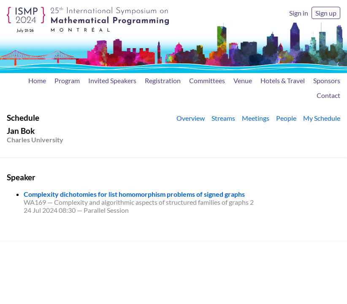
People (286, 118)
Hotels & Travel (282, 80)
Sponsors (326, 80)
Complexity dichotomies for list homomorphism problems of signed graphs (134, 194)
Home (37, 80)
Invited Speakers (112, 80)
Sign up (325, 13)
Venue (242, 80)
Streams (223, 118)
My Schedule (321, 118)
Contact (328, 95)
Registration (163, 80)
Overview (190, 118)
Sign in (298, 13)
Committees (207, 80)
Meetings (255, 118)
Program (67, 80)
